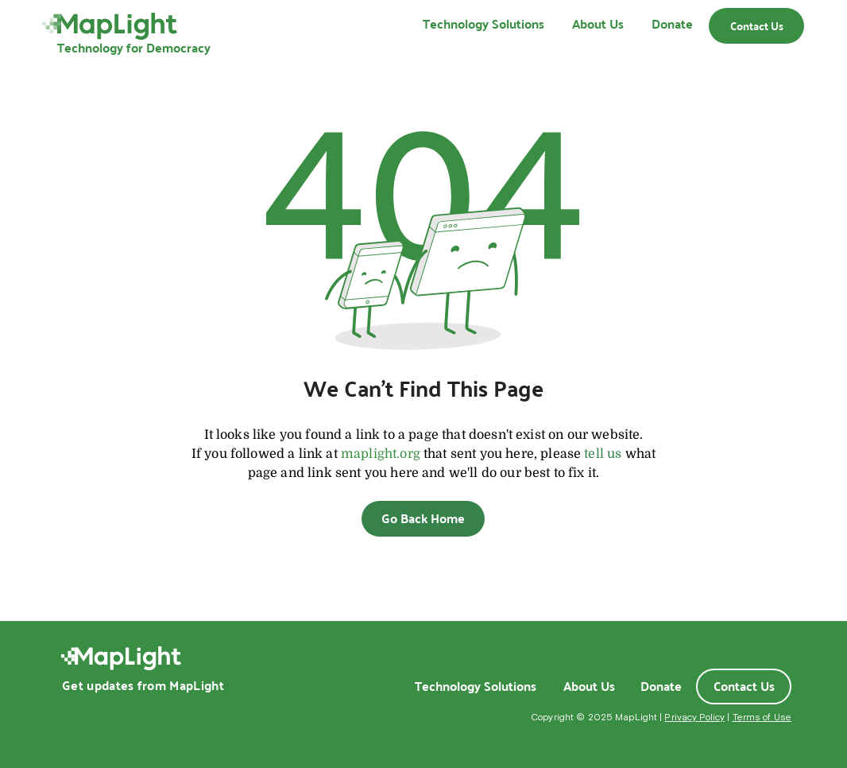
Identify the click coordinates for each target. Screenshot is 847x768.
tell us (602, 454)
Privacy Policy (694, 717)
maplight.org (380, 454)
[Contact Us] (756, 26)
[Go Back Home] (423, 519)
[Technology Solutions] (475, 686)
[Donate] (661, 686)
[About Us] (589, 686)
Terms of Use (762, 717)
